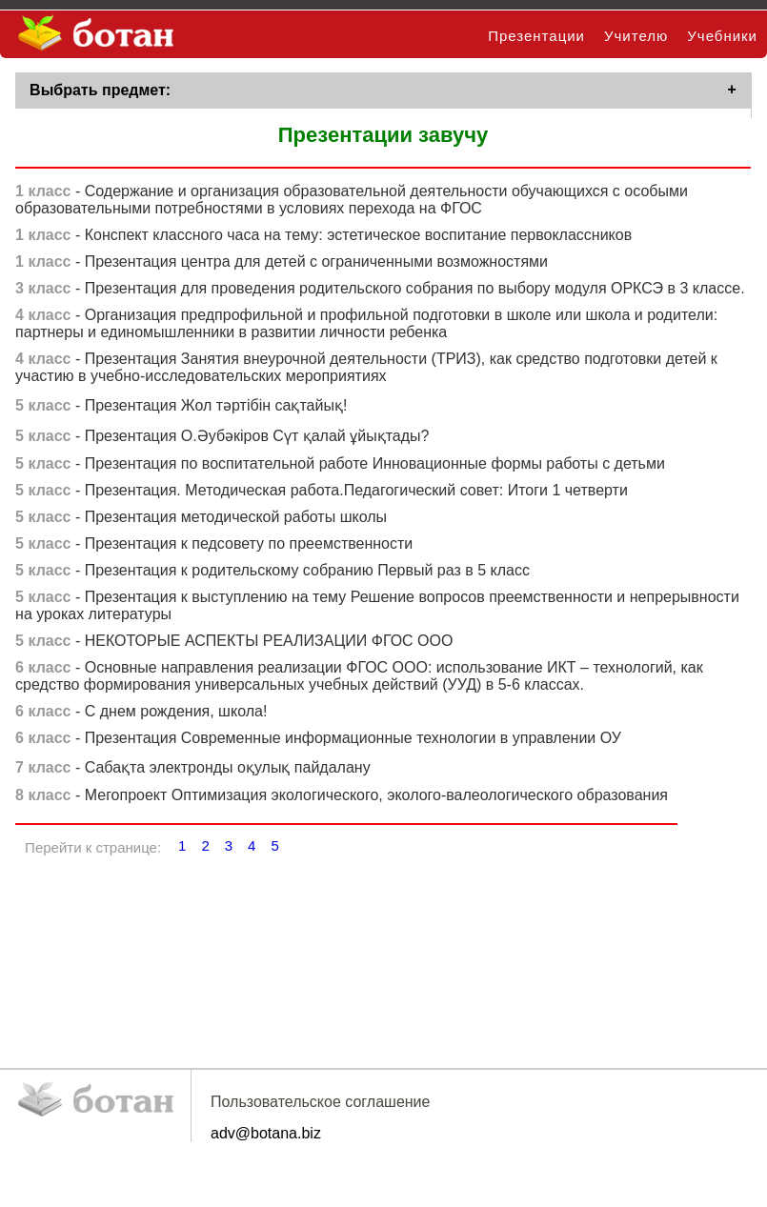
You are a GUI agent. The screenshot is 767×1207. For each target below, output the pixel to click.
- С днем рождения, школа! (141, 715)
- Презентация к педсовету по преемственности (214, 547)
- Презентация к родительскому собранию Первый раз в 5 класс (272, 574)
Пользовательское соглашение (320, 1105)
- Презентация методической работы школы (201, 521)
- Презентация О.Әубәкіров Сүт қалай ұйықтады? (222, 440)
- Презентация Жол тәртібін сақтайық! (181, 409)
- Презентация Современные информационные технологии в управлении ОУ (318, 742)
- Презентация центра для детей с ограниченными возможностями (281, 265)
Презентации (536, 36)
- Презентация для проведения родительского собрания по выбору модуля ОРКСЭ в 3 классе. (380, 292)
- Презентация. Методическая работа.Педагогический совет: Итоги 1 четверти (321, 494)
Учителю (636, 36)
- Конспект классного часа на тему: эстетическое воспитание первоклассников (323, 239)
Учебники (722, 36)
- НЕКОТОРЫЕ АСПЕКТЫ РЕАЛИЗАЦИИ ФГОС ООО (234, 644)
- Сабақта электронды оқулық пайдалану (193, 771)
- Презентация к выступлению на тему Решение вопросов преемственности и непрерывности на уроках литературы (377, 609)
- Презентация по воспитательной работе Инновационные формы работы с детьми (340, 467)
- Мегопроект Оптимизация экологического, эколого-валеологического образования (341, 799)
